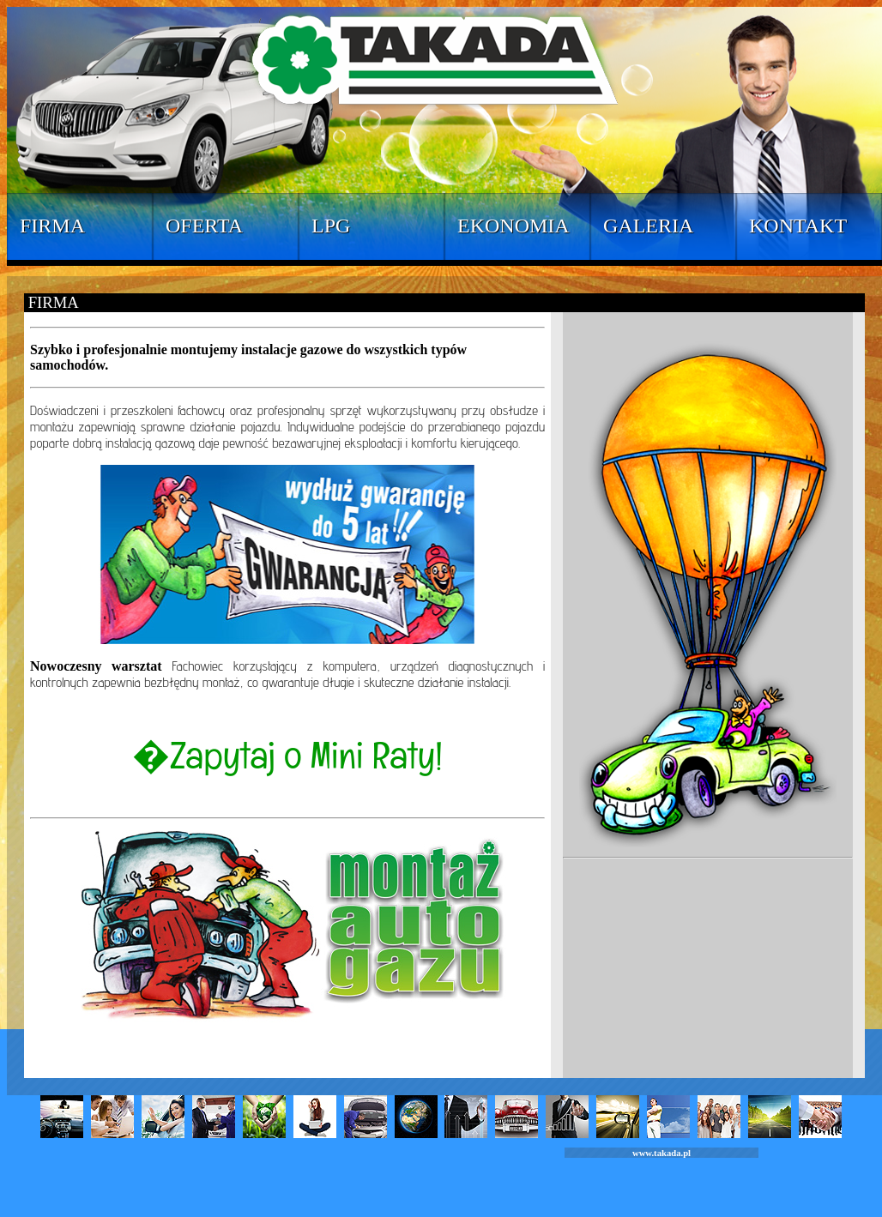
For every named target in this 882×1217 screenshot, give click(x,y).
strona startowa (287, 1046)
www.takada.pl (661, 1153)
